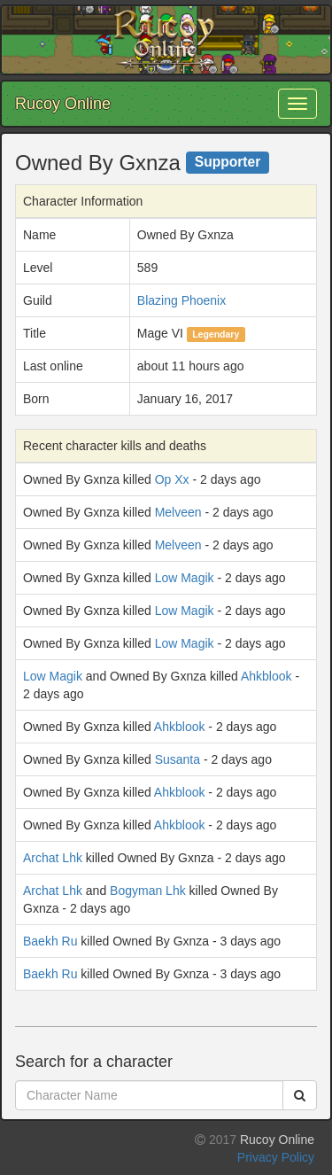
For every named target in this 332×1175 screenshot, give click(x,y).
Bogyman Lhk (148, 890)
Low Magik (184, 578)
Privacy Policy (275, 1157)
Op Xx (172, 479)
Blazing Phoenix (181, 300)
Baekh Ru (50, 941)
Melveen (178, 512)
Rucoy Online (63, 104)
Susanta (177, 759)
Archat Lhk (52, 858)
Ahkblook (266, 676)
